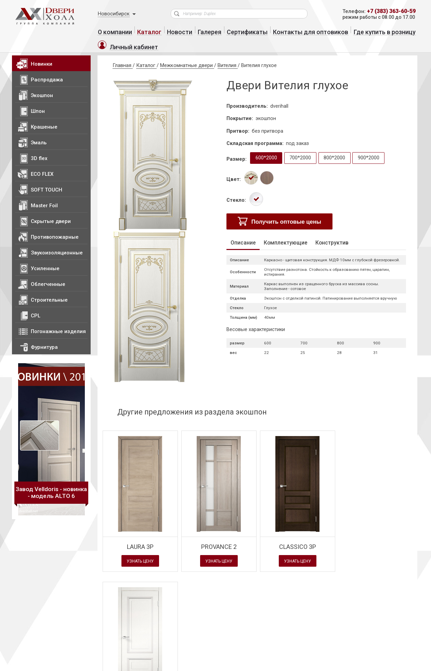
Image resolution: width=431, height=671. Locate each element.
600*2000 (267, 147)
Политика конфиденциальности (88, 664)
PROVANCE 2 (219, 535)
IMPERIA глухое (376, 535)
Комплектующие (292, 233)
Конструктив (344, 233)
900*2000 (371, 147)
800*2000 (336, 147)
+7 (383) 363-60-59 (389, 11)
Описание (246, 233)
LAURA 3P (140, 535)
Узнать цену (140, 550)
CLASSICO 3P (297, 535)
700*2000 (302, 147)
